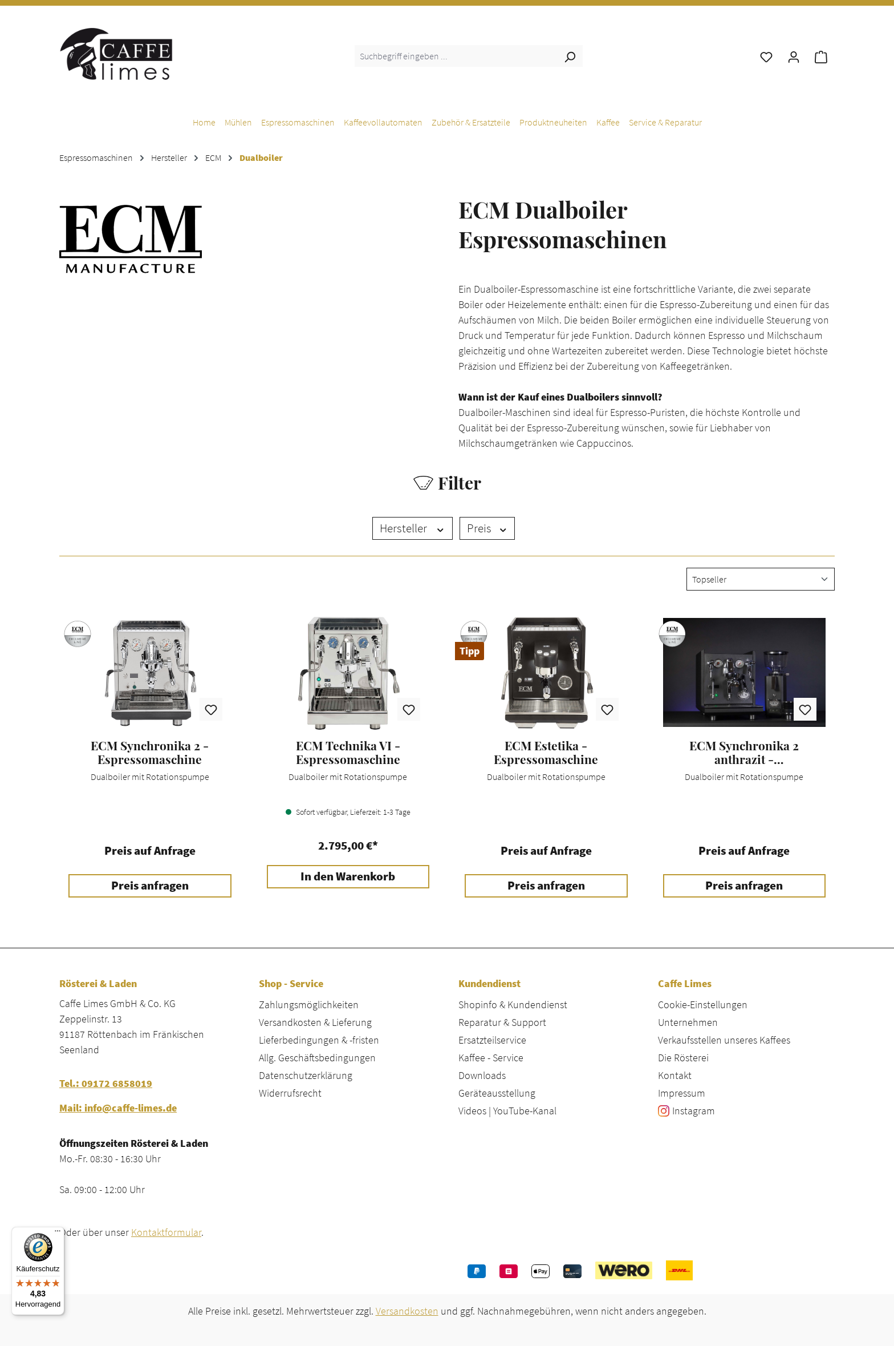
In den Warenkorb (347, 876)
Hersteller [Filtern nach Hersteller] (412, 528)
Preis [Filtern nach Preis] (487, 528)
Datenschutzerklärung (305, 1075)
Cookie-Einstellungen (702, 1004)
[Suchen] (569, 56)
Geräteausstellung (496, 1093)
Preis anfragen (150, 885)
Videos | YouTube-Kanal (507, 1110)
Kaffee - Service (490, 1057)
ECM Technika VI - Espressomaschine (348, 752)
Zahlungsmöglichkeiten (309, 1004)
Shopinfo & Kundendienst (512, 1004)
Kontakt (675, 1075)
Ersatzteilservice (492, 1039)
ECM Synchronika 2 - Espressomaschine (150, 752)
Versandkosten (407, 1310)
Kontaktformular (166, 1232)
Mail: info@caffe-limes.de (118, 1107)
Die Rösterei (683, 1057)
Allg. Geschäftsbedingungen (317, 1057)
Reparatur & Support (502, 1022)
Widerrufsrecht (290, 1093)
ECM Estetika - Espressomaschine (546, 752)
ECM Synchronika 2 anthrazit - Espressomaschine (744, 752)
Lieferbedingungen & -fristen (319, 1039)
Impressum (681, 1093)
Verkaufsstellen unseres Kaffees (724, 1039)
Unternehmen (688, 1022)
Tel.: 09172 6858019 (105, 1083)
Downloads (482, 1075)
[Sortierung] (760, 579)
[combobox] (456, 56)
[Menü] (57, 1233)
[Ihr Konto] (793, 56)
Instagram (693, 1110)
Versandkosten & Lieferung (315, 1022)
